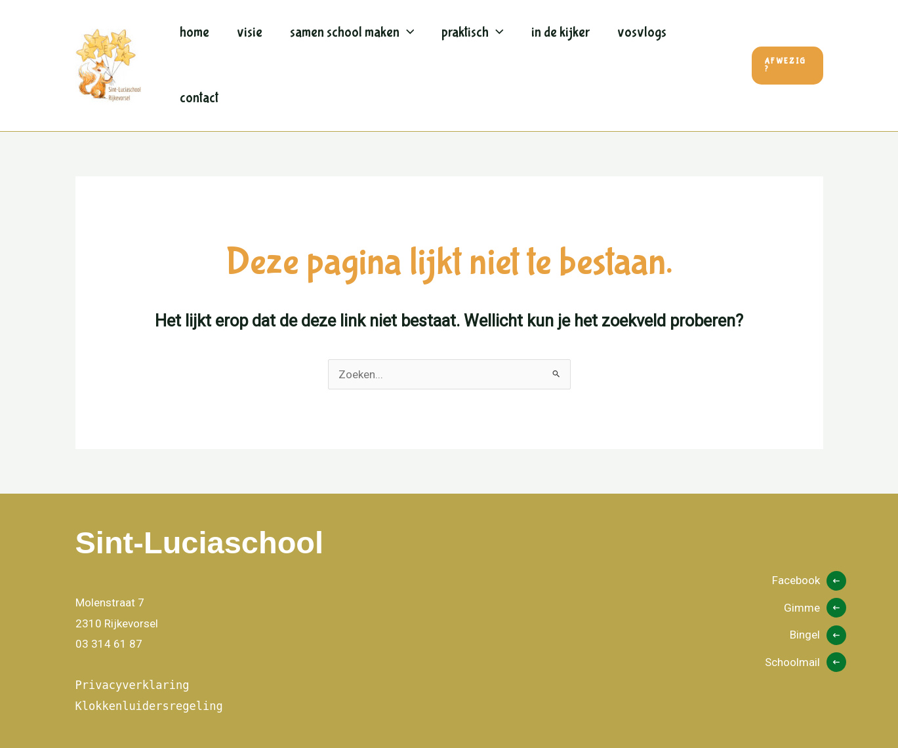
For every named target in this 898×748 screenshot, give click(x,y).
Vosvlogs (641, 32)
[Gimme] (815, 608)
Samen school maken (352, 33)
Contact (199, 98)
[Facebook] (809, 580)
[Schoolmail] (805, 662)
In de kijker (560, 32)
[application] (407, 33)
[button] (787, 66)
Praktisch (472, 33)
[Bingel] (818, 635)
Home (194, 32)
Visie (249, 32)
